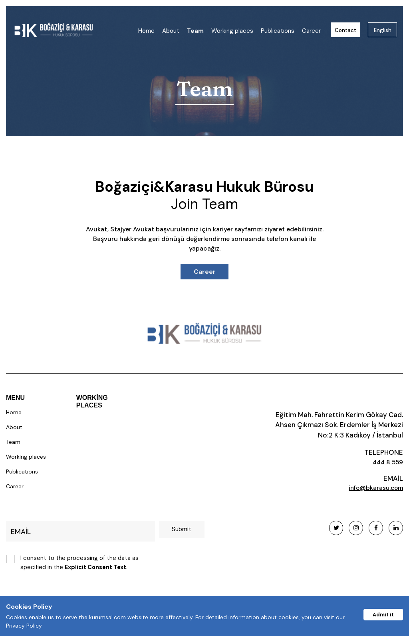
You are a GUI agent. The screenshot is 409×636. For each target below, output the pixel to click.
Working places (232, 31)
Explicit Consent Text (97, 568)
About (170, 31)
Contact (345, 30)
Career (311, 31)
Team (195, 31)
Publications (277, 31)
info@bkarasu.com (372, 488)
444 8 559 (386, 462)
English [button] (382, 30)
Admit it (382, 613)
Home (146, 31)
